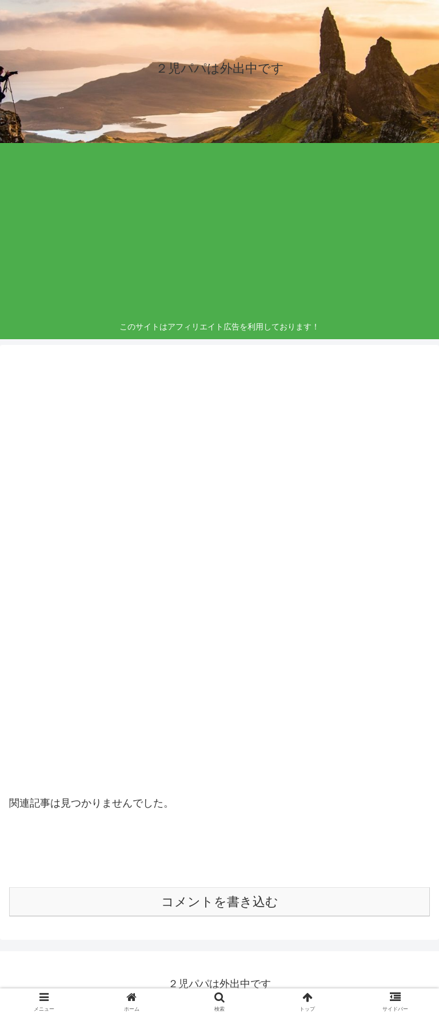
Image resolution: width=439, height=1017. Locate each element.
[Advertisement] (219, 234)
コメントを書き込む (219, 902)
